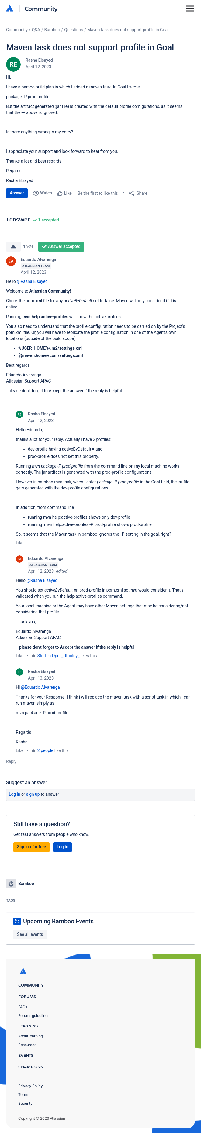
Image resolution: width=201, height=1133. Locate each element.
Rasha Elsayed (39, 60)
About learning (30, 1036)
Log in (14, 794)
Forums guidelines (33, 1015)
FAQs (22, 1006)
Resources (27, 1044)
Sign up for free (31, 846)
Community (41, 8)
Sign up (33, 794)
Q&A (36, 29)
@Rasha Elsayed (32, 281)
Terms (23, 1094)
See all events (30, 934)
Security (25, 1103)
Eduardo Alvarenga (38, 259)
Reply (11, 761)
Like (19, 542)
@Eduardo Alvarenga (40, 687)
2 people (45, 750)
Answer (17, 193)
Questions (73, 29)
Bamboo (52, 29)
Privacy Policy (30, 1085)
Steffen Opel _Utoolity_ (58, 655)
